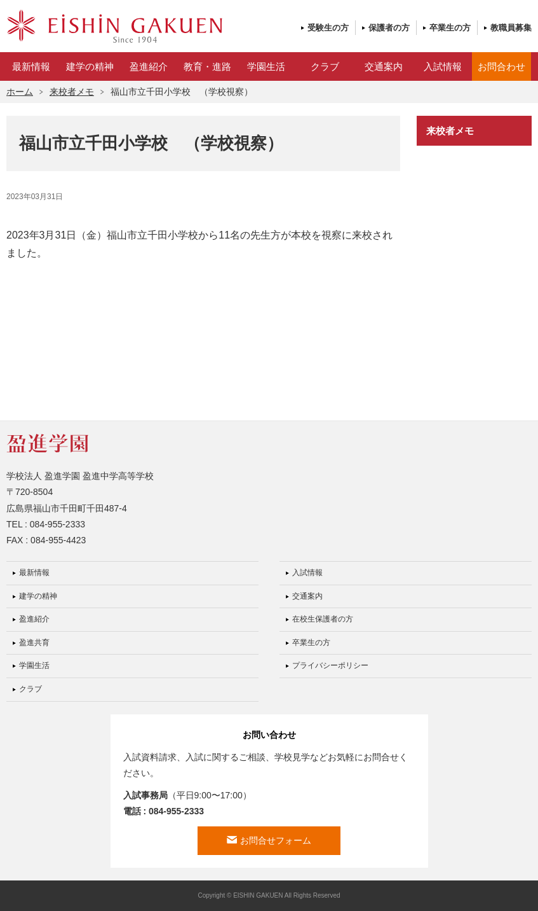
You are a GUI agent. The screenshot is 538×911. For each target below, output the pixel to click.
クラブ (325, 66)
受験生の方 (328, 27)
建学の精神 (90, 66)
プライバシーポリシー (330, 665)
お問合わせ (501, 66)
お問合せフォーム (275, 840)
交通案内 (384, 66)
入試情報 (443, 66)
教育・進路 (207, 66)
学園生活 (266, 66)
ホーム (19, 92)
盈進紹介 (149, 66)
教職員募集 (511, 27)
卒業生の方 (450, 27)
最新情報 (31, 66)
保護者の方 (389, 27)
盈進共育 (34, 642)
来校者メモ (72, 92)
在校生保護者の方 (322, 619)
